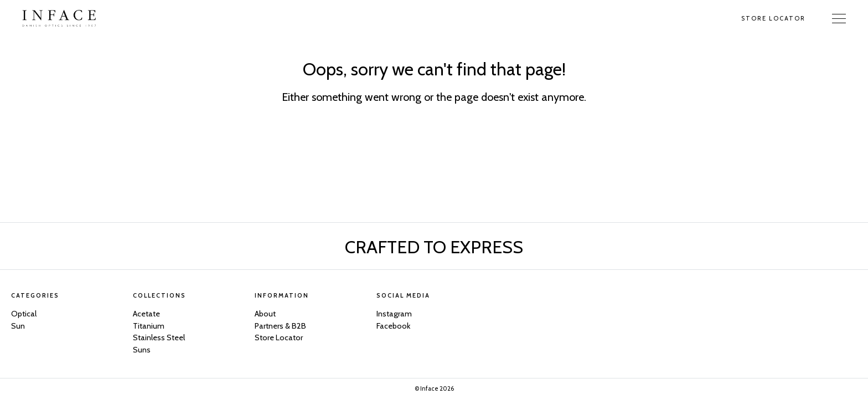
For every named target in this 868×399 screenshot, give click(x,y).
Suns (142, 350)
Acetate (146, 314)
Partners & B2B (280, 326)
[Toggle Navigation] (839, 18)
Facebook (393, 326)
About (265, 314)
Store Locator (773, 18)
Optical (24, 314)
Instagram (394, 314)
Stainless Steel (159, 337)
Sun (18, 326)
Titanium (148, 326)
